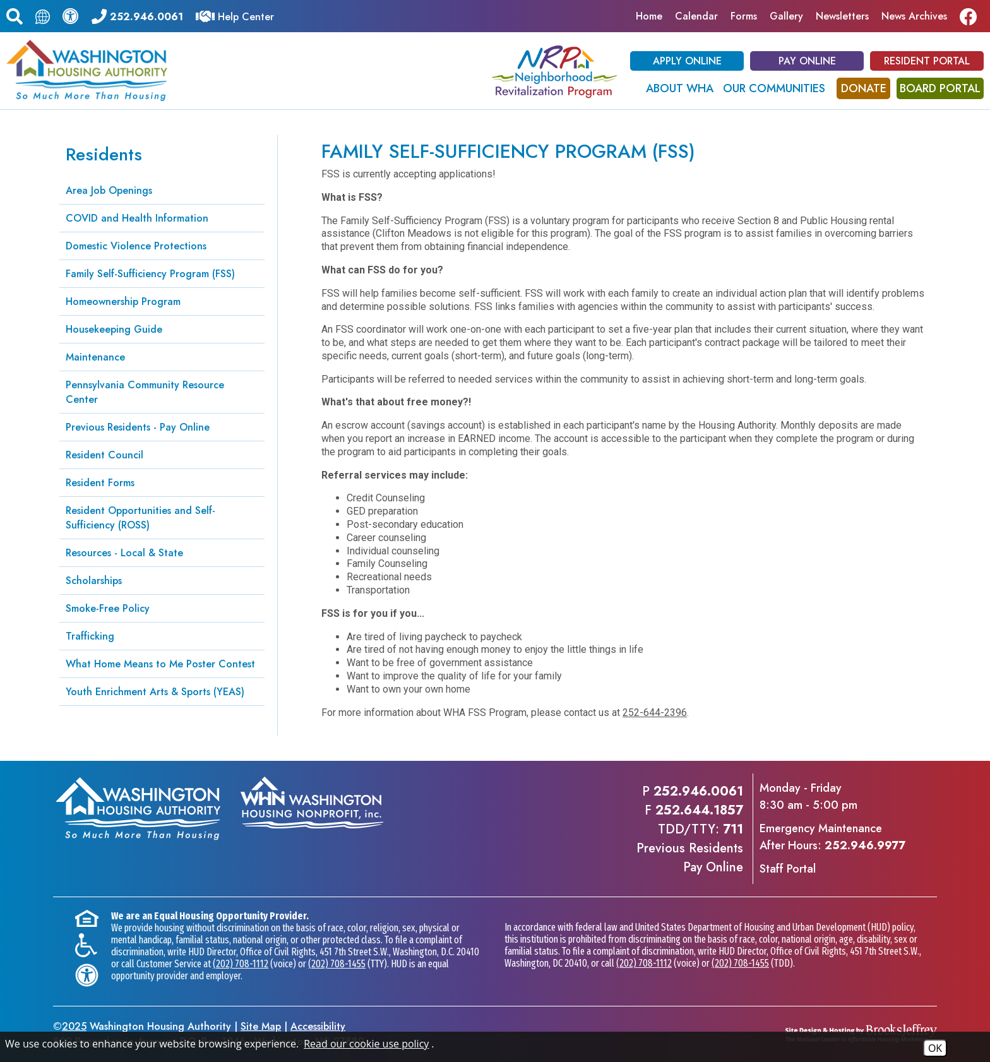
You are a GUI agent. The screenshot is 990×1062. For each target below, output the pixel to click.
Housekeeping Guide (114, 329)
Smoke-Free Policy (108, 608)
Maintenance (95, 357)
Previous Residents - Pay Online (138, 427)
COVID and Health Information (137, 218)
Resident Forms (100, 482)
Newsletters (842, 16)
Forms (744, 16)
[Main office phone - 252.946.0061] (137, 15)
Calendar (696, 16)
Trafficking (90, 636)
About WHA (679, 88)
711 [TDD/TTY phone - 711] (733, 829)
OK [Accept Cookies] (935, 1048)
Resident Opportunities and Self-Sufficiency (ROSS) (140, 517)
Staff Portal (788, 869)
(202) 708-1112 (240, 964)
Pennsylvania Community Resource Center (145, 392)
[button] (14, 15)
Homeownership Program (123, 301)
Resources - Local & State (124, 553)
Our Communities (774, 88)
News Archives (914, 16)
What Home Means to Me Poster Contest (160, 664)
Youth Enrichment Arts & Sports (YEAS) (155, 691)
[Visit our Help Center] (235, 15)
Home (649, 16)
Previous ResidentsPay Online (689, 857)
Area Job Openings (109, 190)
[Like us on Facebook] (972, 16)
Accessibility (317, 1026)
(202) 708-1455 (337, 964)
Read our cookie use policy (366, 1044)
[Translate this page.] (42, 16)
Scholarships (94, 580)
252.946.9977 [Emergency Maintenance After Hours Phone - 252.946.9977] (865, 845)
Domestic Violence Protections (136, 246)
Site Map (261, 1026)
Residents (104, 154)
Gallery (786, 16)
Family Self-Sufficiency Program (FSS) (150, 273)
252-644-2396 (655, 713)
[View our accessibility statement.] (71, 16)
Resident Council (104, 455)
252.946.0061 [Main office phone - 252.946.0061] (698, 791)
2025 (74, 1026)
